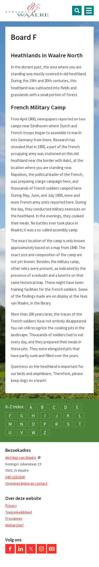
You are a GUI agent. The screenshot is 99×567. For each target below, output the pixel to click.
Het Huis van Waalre (20, 457)
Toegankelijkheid (18, 512)
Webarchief (14, 525)
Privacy (11, 505)
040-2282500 (15, 477)
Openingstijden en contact (26, 483)
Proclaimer (13, 518)
